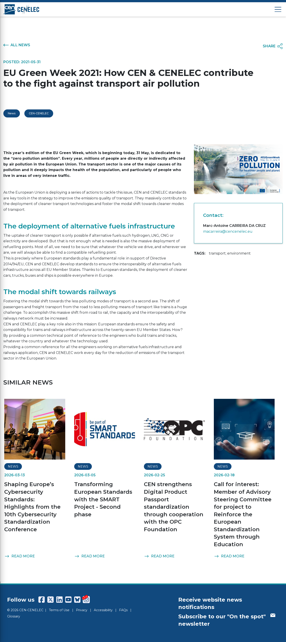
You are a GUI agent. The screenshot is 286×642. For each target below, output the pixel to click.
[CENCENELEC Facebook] (41, 599)
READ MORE (19, 556)
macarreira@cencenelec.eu (227, 231)
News (11, 113)
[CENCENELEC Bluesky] (77, 599)
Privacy (81, 610)
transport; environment (230, 253)
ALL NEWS (16, 45)
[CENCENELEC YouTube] (68, 599)
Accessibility (103, 610)
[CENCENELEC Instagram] (86, 599)
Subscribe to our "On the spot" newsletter (226, 620)
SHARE (273, 46)
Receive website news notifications (210, 603)
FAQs (123, 610)
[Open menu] (278, 9)
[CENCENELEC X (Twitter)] (50, 599)
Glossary (13, 616)
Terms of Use (59, 610)
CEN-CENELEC (39, 113)
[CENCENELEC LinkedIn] (59, 599)
